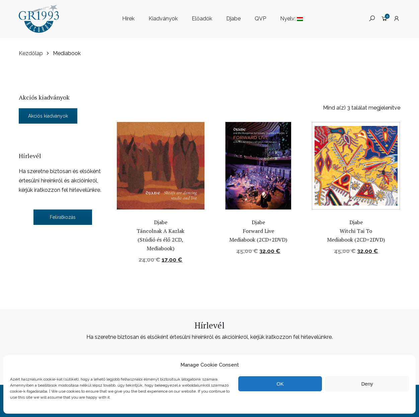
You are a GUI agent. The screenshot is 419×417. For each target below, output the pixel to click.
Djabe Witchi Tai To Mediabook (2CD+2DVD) (357, 231)
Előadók (202, 18)
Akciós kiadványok (48, 116)
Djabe (233, 18)
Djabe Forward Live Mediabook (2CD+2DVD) (259, 231)
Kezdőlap (31, 53)
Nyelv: (291, 18)
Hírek (128, 18)
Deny (367, 384)
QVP (260, 18)
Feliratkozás (63, 217)
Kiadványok (163, 18)
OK (280, 384)
